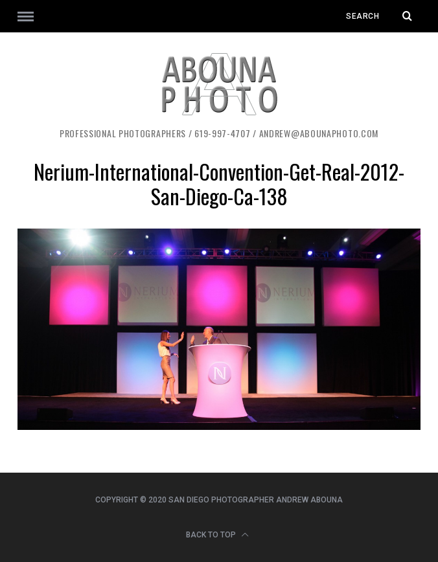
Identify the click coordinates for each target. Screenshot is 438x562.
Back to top (217, 534)
